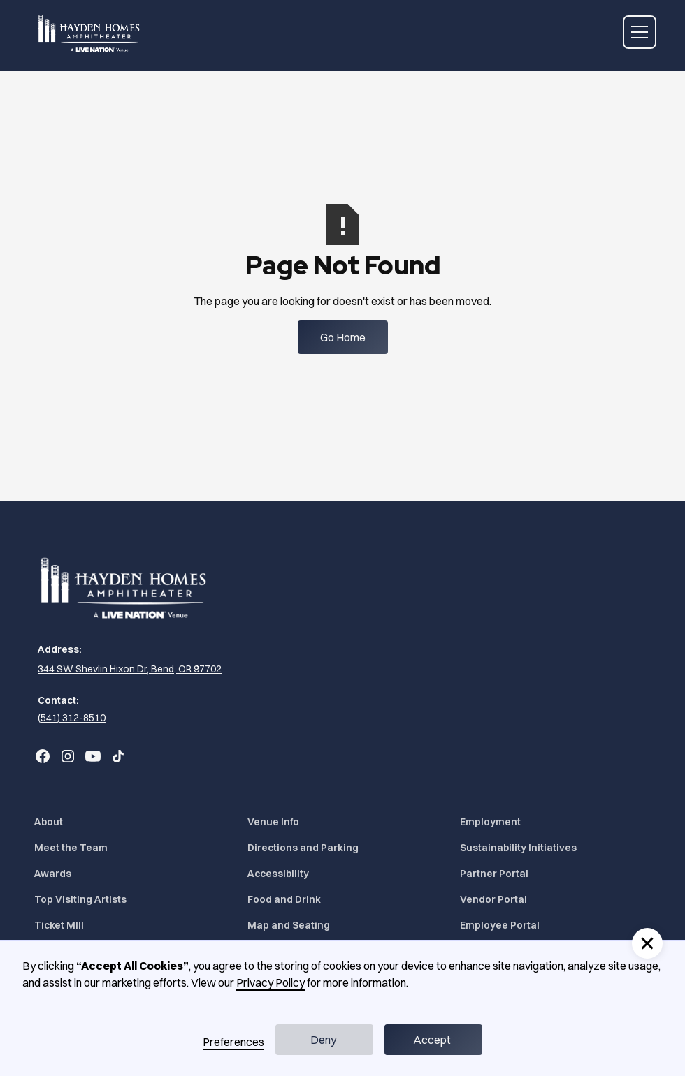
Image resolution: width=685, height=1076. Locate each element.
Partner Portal (494, 873)
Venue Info (273, 822)
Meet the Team (71, 847)
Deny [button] (323, 1040)
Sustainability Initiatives (518, 847)
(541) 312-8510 (72, 718)
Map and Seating (288, 925)
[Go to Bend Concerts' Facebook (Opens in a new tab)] (42, 756)
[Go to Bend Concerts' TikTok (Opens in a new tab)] (118, 756)
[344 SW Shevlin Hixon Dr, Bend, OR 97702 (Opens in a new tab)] (128, 669)
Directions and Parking (303, 847)
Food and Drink (284, 899)
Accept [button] (432, 1040)
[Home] (90, 32)
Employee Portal (500, 925)
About (48, 822)
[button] (637, 32)
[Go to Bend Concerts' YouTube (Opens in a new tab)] (93, 756)
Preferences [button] (233, 1042)
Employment (490, 822)
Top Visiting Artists (80, 899)
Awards (52, 873)
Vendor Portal (493, 899)
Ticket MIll (59, 925)
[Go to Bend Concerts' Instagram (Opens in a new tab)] (67, 756)
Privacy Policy (270, 982)
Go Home (343, 337)
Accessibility (278, 873)
